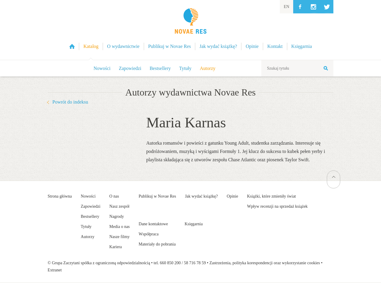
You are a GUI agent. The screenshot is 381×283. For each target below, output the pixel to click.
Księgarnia (194, 224)
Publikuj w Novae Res (157, 196)
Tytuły (185, 68)
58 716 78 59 (195, 263)
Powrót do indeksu (70, 101)
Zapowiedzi (130, 68)
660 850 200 (170, 263)
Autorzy (207, 68)
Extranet (55, 270)
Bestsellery (160, 68)
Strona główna (60, 196)
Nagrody (116, 216)
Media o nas (119, 226)
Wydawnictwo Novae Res (190, 30)
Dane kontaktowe (153, 224)
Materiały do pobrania (157, 244)
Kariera (115, 247)
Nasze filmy (119, 236)
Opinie (232, 196)
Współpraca (149, 234)
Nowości (101, 68)
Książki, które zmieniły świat (271, 196)
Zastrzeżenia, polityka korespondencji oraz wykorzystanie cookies (264, 263)
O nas (114, 196)
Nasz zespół (119, 206)
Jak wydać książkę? (201, 196)
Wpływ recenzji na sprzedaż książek (277, 206)
